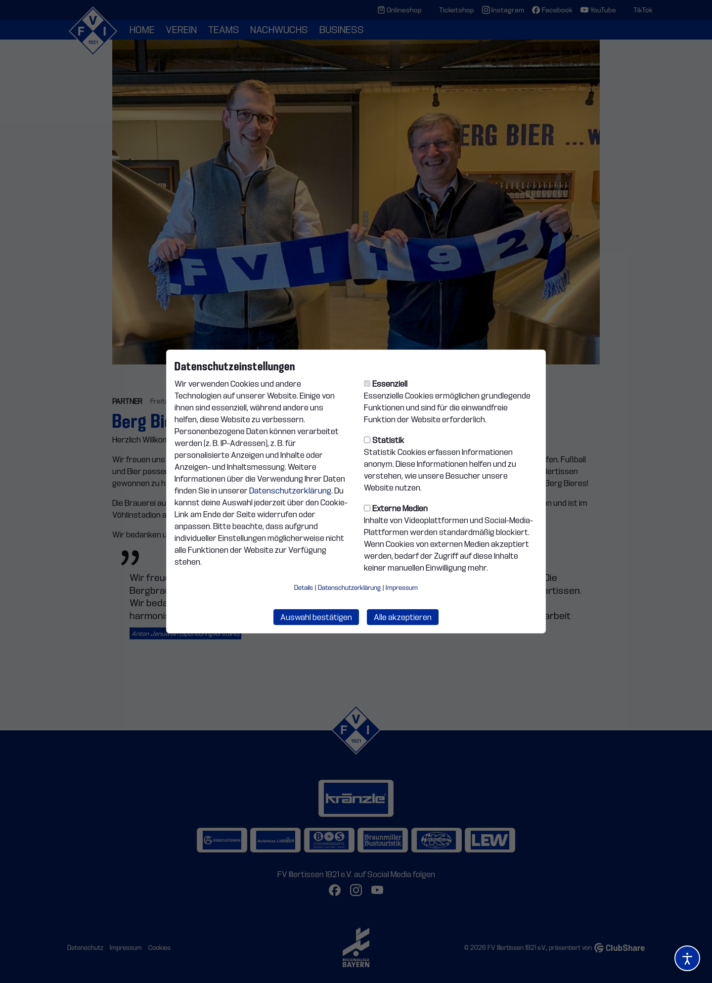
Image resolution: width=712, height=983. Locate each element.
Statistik (384, 440)
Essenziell (385, 384)
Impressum (402, 587)
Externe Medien (396, 508)
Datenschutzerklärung (290, 490)
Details (303, 587)
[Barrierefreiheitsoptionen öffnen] (687, 958)
